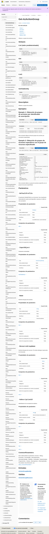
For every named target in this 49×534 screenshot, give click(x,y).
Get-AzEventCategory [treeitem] (10, 67)
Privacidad (40, 531)
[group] (33, 150)
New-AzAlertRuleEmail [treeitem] (10, 188)
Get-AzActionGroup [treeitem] (10, 22)
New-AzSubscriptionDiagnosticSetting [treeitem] (11, 370)
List (20, 426)
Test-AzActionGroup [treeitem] (10, 454)
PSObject (34, 210)
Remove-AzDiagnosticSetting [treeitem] (10, 418)
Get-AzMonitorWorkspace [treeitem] (11, 91)
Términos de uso (21, 533)
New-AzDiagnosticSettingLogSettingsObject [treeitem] (11, 243)
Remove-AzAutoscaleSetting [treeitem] (9, 399)
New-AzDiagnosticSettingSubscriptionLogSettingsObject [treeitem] (11, 254)
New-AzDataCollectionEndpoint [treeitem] (11, 224)
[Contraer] (15, 14)
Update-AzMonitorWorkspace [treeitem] (10, 491)
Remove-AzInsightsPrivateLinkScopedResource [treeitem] (11, 428)
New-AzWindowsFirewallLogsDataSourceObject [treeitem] (11, 386)
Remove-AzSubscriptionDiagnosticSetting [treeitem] (11, 450)
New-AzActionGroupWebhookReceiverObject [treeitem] (10, 164)
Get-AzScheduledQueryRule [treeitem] (10, 97)
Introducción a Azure (42, 5)
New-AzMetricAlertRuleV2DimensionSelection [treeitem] (11, 309)
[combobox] (9, 17)
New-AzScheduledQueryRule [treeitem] (10, 343)
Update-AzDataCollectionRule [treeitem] (10, 472)
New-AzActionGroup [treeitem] (10, 105)
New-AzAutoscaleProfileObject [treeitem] (11, 200)
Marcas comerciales (30, 533)
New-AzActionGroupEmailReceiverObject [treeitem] (11, 132)
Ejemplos (22, 31)
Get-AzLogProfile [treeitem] (9, 80)
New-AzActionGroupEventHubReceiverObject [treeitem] (11, 137)
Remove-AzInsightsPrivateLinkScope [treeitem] (11, 423)
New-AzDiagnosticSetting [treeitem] (11, 239)
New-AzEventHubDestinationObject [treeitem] (11, 260)
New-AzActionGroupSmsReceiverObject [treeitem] (11, 153)
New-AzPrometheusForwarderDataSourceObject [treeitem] (11, 339)
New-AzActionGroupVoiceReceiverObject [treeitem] (11, 159)
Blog (29, 531)
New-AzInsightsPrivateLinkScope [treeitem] (11, 282)
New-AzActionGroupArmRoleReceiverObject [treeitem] (11, 110)
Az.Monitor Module (26, 23)
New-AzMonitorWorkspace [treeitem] (10, 321)
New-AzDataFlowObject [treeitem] (10, 237)
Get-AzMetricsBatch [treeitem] (10, 89)
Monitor (39, 15)
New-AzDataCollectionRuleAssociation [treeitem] (11, 233)
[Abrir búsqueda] (40, 2)
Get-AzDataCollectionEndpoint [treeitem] (11, 46)
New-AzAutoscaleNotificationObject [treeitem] (11, 196)
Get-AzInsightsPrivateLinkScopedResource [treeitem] (11, 76)
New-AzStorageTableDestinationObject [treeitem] (11, 365)
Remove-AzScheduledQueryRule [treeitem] (10, 445)
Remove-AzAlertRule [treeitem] (10, 396)
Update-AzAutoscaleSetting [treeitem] (9, 463)
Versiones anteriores (22, 531)
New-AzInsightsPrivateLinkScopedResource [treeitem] (11, 287)
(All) (20, 226)
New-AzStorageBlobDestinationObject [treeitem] (11, 359)
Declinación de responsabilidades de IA (9, 531)
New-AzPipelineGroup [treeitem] (10, 329)
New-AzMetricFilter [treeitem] (9, 312)
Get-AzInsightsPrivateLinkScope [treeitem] (11, 71)
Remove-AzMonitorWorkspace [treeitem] (10, 439)
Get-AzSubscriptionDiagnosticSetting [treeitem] (11, 102)
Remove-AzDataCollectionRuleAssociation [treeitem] (11, 414)
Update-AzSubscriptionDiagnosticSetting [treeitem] (11, 502)
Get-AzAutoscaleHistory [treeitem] (10, 34)
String (37, 308)
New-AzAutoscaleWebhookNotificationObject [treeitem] (11, 219)
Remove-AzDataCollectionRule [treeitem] (10, 409)
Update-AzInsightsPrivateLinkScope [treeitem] (11, 487)
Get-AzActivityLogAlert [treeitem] (10, 27)
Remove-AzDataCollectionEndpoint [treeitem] (11, 404)
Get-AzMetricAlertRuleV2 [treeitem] (11, 85)
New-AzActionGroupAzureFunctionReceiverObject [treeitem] (11, 126)
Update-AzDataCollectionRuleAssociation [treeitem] (11, 477)
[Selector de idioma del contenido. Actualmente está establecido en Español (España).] (6, 528)
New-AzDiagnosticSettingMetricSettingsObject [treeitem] (11, 249)
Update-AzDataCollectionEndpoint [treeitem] (11, 468)
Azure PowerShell (25, 15)
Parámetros (22, 33)
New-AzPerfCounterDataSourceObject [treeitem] (11, 326)
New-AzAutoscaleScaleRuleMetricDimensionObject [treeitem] (11, 205)
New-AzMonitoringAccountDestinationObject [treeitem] (11, 316)
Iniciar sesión (44, 1)
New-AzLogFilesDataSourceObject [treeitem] (11, 298)
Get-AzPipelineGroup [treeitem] (10, 94)
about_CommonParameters (25, 464)
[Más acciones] (47, 15)
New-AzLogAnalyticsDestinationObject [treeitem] (11, 292)
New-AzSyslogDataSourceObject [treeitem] (11, 376)
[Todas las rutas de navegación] (20, 15)
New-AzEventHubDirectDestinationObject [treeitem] (11, 265)
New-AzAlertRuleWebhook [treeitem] (10, 191)
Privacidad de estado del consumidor (8, 533)
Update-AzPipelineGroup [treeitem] (11, 494)
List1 (20, 394)
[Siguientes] (37, 1)
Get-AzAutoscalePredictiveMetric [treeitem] (11, 38)
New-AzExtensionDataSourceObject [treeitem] (10, 271)
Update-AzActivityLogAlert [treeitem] (9, 459)
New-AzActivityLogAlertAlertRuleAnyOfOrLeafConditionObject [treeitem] (11, 178)
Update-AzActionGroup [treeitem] (10, 456)
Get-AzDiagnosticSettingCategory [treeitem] (11, 63)
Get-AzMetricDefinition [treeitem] (10, 87)
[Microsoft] (2, 2)
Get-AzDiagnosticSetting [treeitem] (10, 59)
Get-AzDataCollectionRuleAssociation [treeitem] (11, 55)
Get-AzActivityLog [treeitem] (9, 25)
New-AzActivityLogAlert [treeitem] (10, 168)
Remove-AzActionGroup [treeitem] (10, 390)
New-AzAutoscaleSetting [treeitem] (10, 214)
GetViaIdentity (22, 274)
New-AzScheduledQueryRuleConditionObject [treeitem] (11, 348)
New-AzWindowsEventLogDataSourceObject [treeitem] (11, 381)
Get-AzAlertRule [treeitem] (9, 32)
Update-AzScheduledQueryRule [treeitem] (10, 497)
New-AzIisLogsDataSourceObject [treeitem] (11, 276)
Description (22, 29)
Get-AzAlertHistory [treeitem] (9, 29)
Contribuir (34, 531)
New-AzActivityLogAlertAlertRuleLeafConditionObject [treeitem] (11, 184)
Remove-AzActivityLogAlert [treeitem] (9, 393)
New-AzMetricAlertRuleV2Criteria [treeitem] (11, 303)
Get (20, 325)
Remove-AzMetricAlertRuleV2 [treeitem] (10, 435)
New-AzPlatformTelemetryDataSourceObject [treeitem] (11, 334)
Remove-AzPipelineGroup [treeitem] (11, 442)
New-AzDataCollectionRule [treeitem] (10, 228)
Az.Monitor (33, 15)
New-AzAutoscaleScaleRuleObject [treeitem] (11, 211)
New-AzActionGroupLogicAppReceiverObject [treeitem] (10, 148)
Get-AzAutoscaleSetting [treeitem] (10, 42)
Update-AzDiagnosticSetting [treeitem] (10, 482)
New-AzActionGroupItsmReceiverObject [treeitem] (11, 142)
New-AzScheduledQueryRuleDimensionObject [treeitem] (11, 354)
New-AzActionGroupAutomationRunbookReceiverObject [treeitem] (11, 115)
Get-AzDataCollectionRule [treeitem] (10, 51)
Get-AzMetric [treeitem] (8, 82)
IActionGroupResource (26, 477)
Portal (34, 5)
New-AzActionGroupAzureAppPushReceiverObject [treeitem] (11, 121)
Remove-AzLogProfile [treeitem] (10, 432)
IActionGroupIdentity (40, 260)
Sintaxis (22, 28)
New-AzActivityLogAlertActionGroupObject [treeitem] (10, 172)
